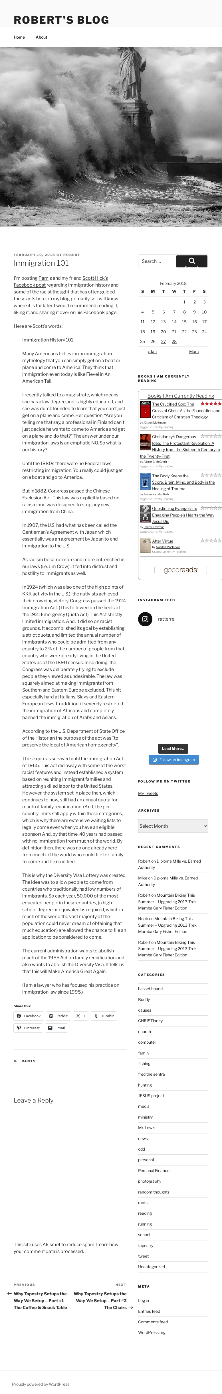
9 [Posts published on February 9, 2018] (194, 311)
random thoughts (153, 1192)
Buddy (144, 999)
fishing (144, 1063)
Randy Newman (154, 527)
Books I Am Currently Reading (181, 396)
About (41, 37)
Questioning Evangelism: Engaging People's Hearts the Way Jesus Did (183, 515)
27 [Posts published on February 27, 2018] (163, 341)
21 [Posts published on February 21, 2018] (174, 331)
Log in (143, 1300)
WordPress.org (152, 1332)
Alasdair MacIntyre (168, 547)
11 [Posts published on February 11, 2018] (143, 321)
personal (146, 1159)
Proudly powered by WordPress (40, 1384)
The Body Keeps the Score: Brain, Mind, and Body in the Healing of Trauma (183, 482)
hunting (145, 1085)
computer (147, 1042)
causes (144, 1010)
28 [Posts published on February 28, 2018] (174, 341)
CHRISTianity (150, 1020)
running (145, 1224)
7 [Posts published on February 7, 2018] (174, 311)
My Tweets (148, 793)
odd (141, 1149)
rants (29, 1061)
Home (19, 37)
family (143, 1053)
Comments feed (153, 1321)
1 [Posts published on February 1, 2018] (184, 301)
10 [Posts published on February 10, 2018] (204, 311)
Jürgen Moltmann (155, 422)
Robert (71, 255)
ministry (145, 1117)
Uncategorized (151, 1266)
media (144, 1106)
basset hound (150, 988)
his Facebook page (96, 312)
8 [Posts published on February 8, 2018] (184, 311)
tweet (143, 1256)
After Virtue (162, 541)
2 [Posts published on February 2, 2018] (194, 301)
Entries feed (149, 1311)
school (144, 1234)
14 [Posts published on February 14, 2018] (174, 321)
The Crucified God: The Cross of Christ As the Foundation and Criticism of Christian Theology (186, 410)
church (144, 1031)
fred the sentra (151, 1074)
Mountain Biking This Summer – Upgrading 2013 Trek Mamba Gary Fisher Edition (167, 901)
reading (145, 1213)
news (143, 1138)
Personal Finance (153, 1170)
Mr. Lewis (146, 1127)
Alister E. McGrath (155, 461)
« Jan (152, 351)
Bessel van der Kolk (156, 494)
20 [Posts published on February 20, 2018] (163, 331)
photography (149, 1181)
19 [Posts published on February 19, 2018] (153, 331)
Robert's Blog (61, 20)
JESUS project (151, 1095)
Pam (44, 278)
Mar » (194, 351)
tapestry (145, 1245)
